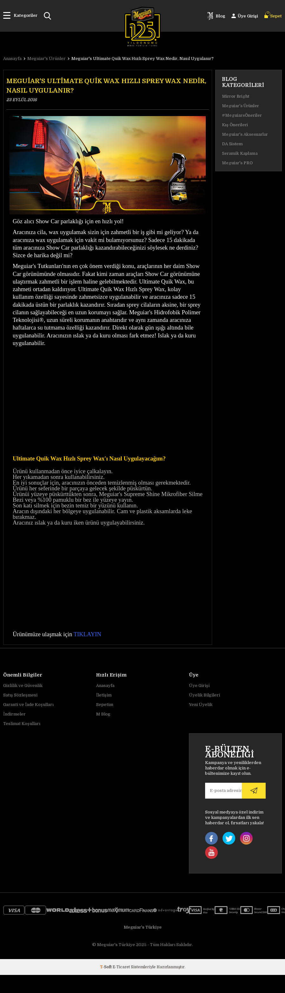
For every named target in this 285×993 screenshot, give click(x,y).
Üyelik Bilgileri (204, 695)
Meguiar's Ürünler (240, 105)
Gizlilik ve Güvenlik (22, 685)
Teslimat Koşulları (21, 723)
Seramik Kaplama (240, 153)
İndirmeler (14, 714)
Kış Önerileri (235, 124)
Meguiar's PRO (237, 162)
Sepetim (104, 704)
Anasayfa (105, 685)
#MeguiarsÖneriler (242, 115)
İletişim (104, 695)
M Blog (103, 714)
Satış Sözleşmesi (20, 695)
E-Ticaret (121, 967)
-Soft (106, 967)
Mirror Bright (235, 96)
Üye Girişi (199, 685)
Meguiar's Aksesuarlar (245, 134)
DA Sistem (232, 143)
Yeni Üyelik (200, 704)
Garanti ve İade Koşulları (28, 704)
